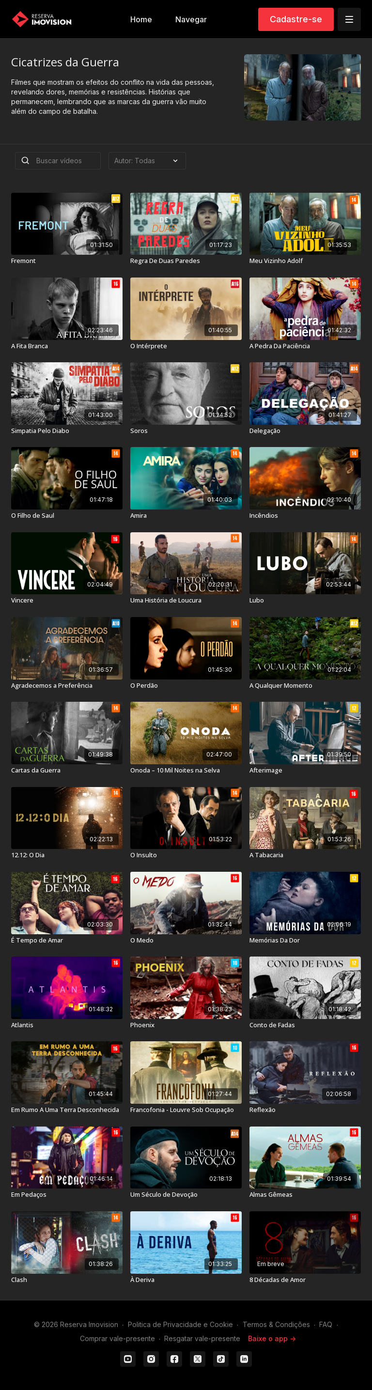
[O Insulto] (186, 855)
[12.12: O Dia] (67, 855)
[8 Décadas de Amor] (305, 1280)
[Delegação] (305, 431)
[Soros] (186, 431)
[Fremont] (67, 261)
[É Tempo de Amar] (67, 940)
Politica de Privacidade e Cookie (180, 1324)
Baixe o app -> (272, 1338)
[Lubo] (305, 600)
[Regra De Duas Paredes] (186, 261)
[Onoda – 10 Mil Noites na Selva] (186, 770)
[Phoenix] (186, 1025)
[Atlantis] (67, 1025)
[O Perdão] (186, 686)
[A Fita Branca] (67, 346)
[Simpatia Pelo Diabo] (67, 431)
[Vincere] (67, 600)
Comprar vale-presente (117, 1338)
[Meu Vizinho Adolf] (305, 261)
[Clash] (67, 1280)
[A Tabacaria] (305, 855)
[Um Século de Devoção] (186, 1195)
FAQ (325, 1324)
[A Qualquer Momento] (305, 686)
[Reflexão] (305, 1110)
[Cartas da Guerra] (67, 770)
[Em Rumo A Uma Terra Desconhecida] (67, 1110)
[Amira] (186, 516)
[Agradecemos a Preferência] (67, 686)
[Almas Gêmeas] (305, 1195)
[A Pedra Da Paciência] (305, 346)
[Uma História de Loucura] (186, 600)
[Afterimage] (305, 770)
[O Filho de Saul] (67, 516)
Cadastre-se (296, 19)
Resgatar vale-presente (202, 1338)
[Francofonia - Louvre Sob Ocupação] (186, 1110)
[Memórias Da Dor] (305, 940)
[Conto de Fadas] (305, 1025)
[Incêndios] (305, 516)
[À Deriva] (186, 1280)
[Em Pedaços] (67, 1195)
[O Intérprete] (186, 346)
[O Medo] (186, 940)
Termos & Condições (276, 1324)
